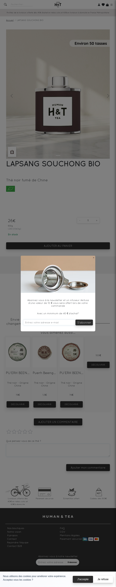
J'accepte (82, 579)
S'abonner (84, 322)
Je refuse (103, 579)
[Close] (93, 258)
